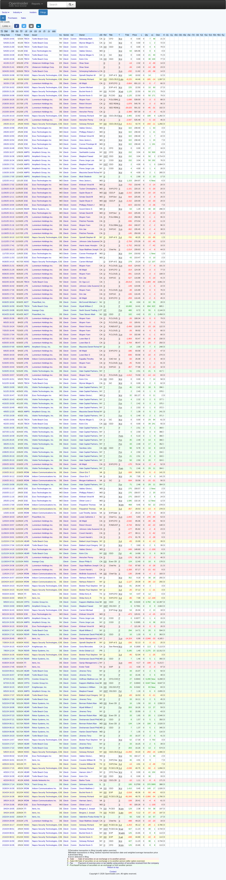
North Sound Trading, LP (90, 310)
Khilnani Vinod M (86, 136)
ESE (26, 51)
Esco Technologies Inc (41, 51)
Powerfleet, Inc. (39, 302)
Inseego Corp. (38, 310)
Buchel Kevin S (86, 91)
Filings (43, 12)
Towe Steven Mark (87, 314)
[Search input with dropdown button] (57, 5)
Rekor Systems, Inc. (40, 209)
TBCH (26, 39)
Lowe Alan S (84, 339)
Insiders (33, 12)
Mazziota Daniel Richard (89, 172)
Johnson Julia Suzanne (89, 241)
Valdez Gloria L (85, 51)
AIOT (26, 302)
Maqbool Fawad (86, 156)
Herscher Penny (86, 112)
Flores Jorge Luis (86, 160)
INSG (26, 310)
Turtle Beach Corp (40, 39)
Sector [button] (5, 12)
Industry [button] (17, 12)
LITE (26, 83)
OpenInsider (18, 4)
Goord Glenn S (85, 209)
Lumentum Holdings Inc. (42, 83)
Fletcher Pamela (86, 221)
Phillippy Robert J (86, 132)
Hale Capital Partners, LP (90, 371)
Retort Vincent (85, 104)
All (3, 18)
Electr (66, 39)
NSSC (26, 75)
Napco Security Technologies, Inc (46, 75)
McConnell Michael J (88, 302)
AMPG (27, 152)
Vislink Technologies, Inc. (43, 371)
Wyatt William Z (86, 306)
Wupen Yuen (84, 99)
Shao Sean (84, 63)
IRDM (26, 359)
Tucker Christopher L (88, 189)
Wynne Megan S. (86, 43)
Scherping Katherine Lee (90, 71)
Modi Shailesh (85, 176)
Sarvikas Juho (85, 448)
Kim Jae (82, 229)
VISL (26, 371)
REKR (26, 209)
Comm (73, 39)
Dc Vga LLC (84, 282)
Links (6, 26)
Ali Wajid (83, 83)
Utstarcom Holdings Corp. (43, 63)
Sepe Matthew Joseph (89, 249)
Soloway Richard (86, 79)
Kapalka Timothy (86, 359)
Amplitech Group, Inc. (41, 152)
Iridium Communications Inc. (44, 359)
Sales (23, 18)
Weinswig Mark (85, 39)
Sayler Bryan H (85, 193)
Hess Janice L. (85, 140)
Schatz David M (86, 197)
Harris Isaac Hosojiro (88, 245)
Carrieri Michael (86, 87)
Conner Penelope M (88, 144)
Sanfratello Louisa (87, 152)
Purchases (12, 18)
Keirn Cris (83, 47)
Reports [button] (37, 3)
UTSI (26, 63)
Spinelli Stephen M (87, 75)
